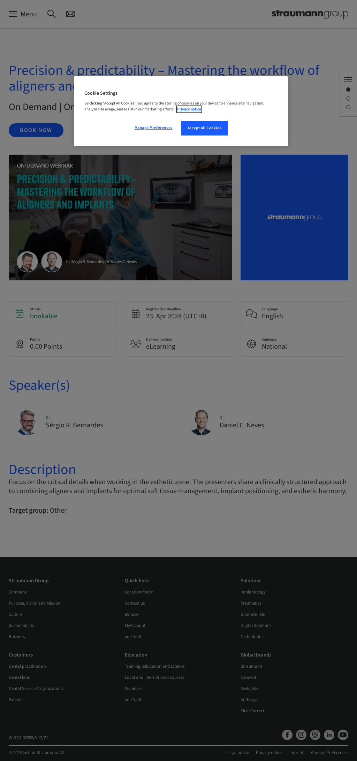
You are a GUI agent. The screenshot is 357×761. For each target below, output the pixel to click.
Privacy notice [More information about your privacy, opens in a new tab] (189, 109)
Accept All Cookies (204, 128)
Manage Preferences (154, 128)
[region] (181, 111)
